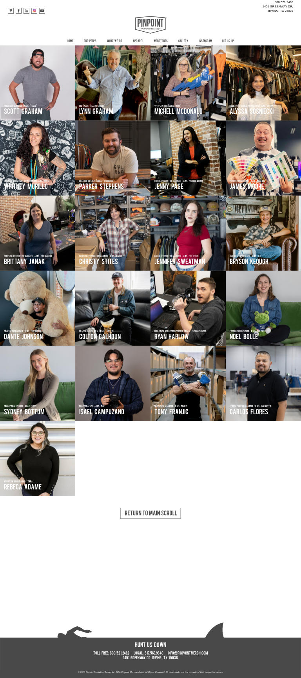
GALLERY (183, 41)
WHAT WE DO (114, 41)
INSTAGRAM (205, 41)
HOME (70, 41)
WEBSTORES (161, 41)
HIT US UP (228, 41)
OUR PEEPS (90, 41)
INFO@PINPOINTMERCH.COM (188, 653)
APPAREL (138, 41)
